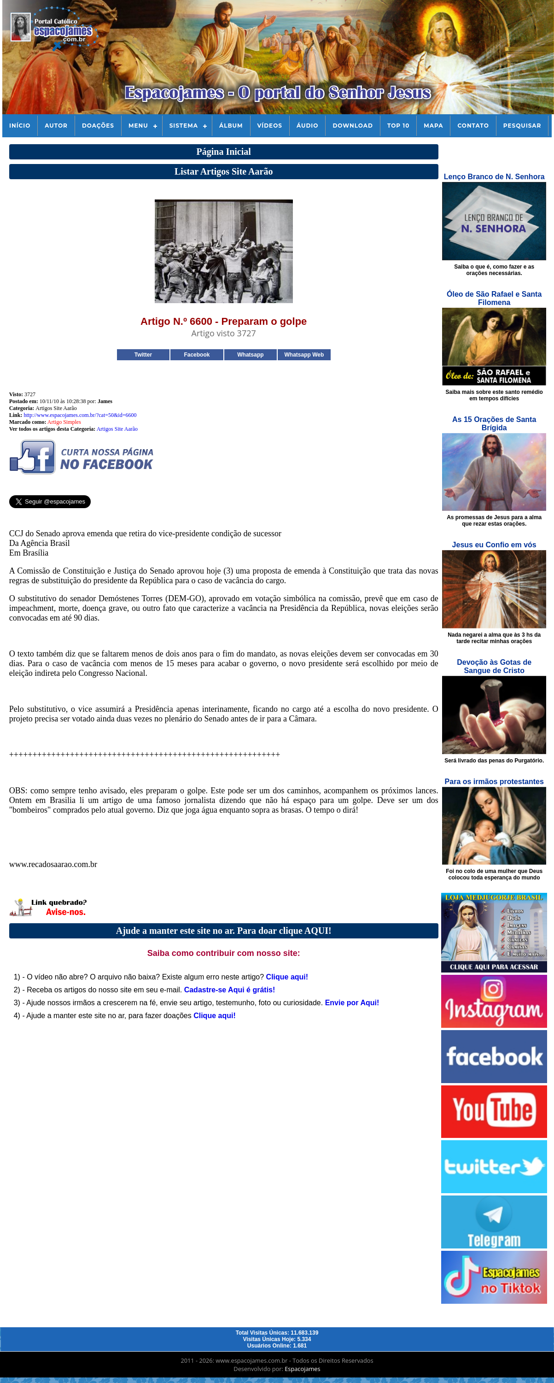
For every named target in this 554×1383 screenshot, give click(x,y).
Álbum (231, 125)
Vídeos (269, 125)
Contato (473, 125)
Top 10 (398, 125)
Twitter (143, 355)
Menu (138, 125)
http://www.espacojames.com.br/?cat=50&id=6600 (79, 415)
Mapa (433, 125)
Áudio (307, 125)
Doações (98, 125)
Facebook (197, 355)
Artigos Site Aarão (117, 429)
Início (19, 125)
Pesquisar (522, 125)
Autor (56, 125)
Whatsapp (250, 355)
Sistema (183, 125)
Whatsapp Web (304, 355)
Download (352, 125)
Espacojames (302, 1369)
